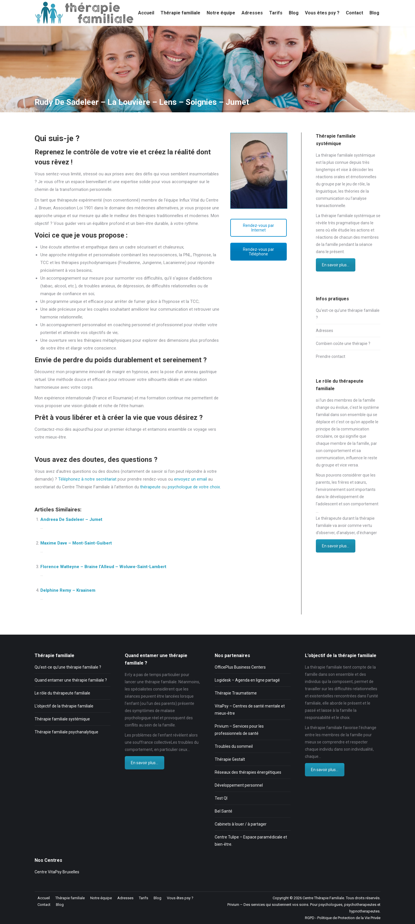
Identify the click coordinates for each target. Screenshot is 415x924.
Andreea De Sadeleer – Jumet (71, 519)
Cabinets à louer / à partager (241, 824)
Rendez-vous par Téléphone (258, 251)
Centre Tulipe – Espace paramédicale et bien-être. (251, 841)
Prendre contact (330, 356)
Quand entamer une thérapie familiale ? (71, 680)
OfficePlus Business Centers (240, 667)
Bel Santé (223, 811)
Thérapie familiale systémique (62, 719)
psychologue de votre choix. (194, 486)
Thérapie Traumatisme (236, 693)
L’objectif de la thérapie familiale (64, 706)
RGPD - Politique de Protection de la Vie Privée (342, 918)
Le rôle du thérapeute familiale (62, 693)
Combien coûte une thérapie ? (343, 343)
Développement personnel (239, 785)
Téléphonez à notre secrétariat (87, 479)
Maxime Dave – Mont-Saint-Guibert (76, 543)
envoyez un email (190, 479)
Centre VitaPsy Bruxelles (57, 872)
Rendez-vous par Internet (258, 227)
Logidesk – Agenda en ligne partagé (247, 680)
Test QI (221, 798)
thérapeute (151, 486)
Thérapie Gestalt (230, 759)
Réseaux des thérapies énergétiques (248, 772)
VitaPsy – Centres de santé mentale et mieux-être (250, 710)
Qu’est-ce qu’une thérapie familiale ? (348, 314)
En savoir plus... (335, 265)
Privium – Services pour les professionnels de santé (239, 730)
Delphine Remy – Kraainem (67, 590)
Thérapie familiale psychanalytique (66, 732)
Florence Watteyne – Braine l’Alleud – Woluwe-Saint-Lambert (103, 566)
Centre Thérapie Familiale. (324, 898)
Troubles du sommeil (234, 746)
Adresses (324, 330)
